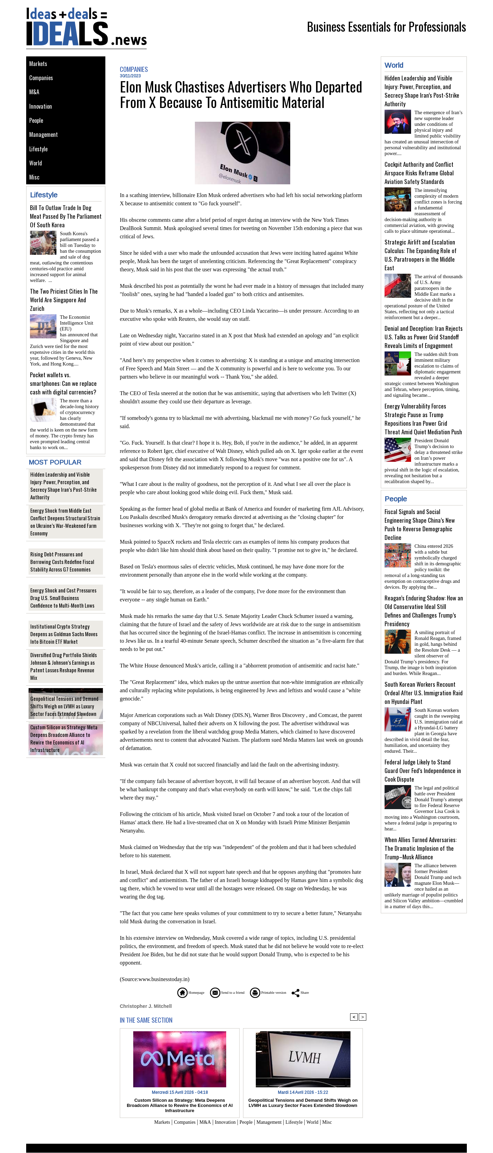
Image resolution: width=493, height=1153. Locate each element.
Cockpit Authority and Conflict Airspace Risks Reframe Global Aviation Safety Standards (419, 170)
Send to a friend (222, 992)
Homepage (175, 992)
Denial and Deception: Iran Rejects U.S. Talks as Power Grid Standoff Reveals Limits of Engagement (424, 328)
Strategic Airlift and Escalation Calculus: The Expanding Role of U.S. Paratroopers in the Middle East (421, 249)
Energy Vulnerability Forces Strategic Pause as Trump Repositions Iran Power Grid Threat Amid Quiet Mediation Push (423, 408)
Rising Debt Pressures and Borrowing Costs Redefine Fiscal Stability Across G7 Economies (64, 553)
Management (44, 141)
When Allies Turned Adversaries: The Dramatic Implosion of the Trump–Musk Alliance (421, 823)
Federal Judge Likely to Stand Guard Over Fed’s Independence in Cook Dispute (423, 748)
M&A (35, 95)
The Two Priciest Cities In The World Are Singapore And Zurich (64, 302)
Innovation (41, 110)
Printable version (276, 992)
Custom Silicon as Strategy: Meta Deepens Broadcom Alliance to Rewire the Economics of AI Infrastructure (64, 733)
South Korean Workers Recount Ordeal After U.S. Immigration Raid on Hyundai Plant (424, 673)
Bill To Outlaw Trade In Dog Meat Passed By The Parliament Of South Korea (66, 227)
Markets (39, 64)
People (37, 126)
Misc (35, 188)
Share (317, 992)
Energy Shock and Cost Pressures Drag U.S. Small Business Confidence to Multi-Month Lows (65, 589)
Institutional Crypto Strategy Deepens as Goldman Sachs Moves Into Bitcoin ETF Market (64, 625)
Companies (42, 79)
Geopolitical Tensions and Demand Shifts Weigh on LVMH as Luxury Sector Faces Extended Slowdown (65, 697)
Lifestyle (39, 157)
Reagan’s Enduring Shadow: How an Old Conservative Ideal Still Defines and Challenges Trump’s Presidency (424, 594)
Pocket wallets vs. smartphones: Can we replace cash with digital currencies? (63, 377)
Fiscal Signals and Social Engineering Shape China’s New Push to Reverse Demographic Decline (420, 510)
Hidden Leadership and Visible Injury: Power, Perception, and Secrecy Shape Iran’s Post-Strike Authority (64, 481)
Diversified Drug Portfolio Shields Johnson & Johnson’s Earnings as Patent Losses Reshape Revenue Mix (65, 661)
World (36, 172)
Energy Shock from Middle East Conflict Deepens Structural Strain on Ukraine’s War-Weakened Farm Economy (64, 513)
